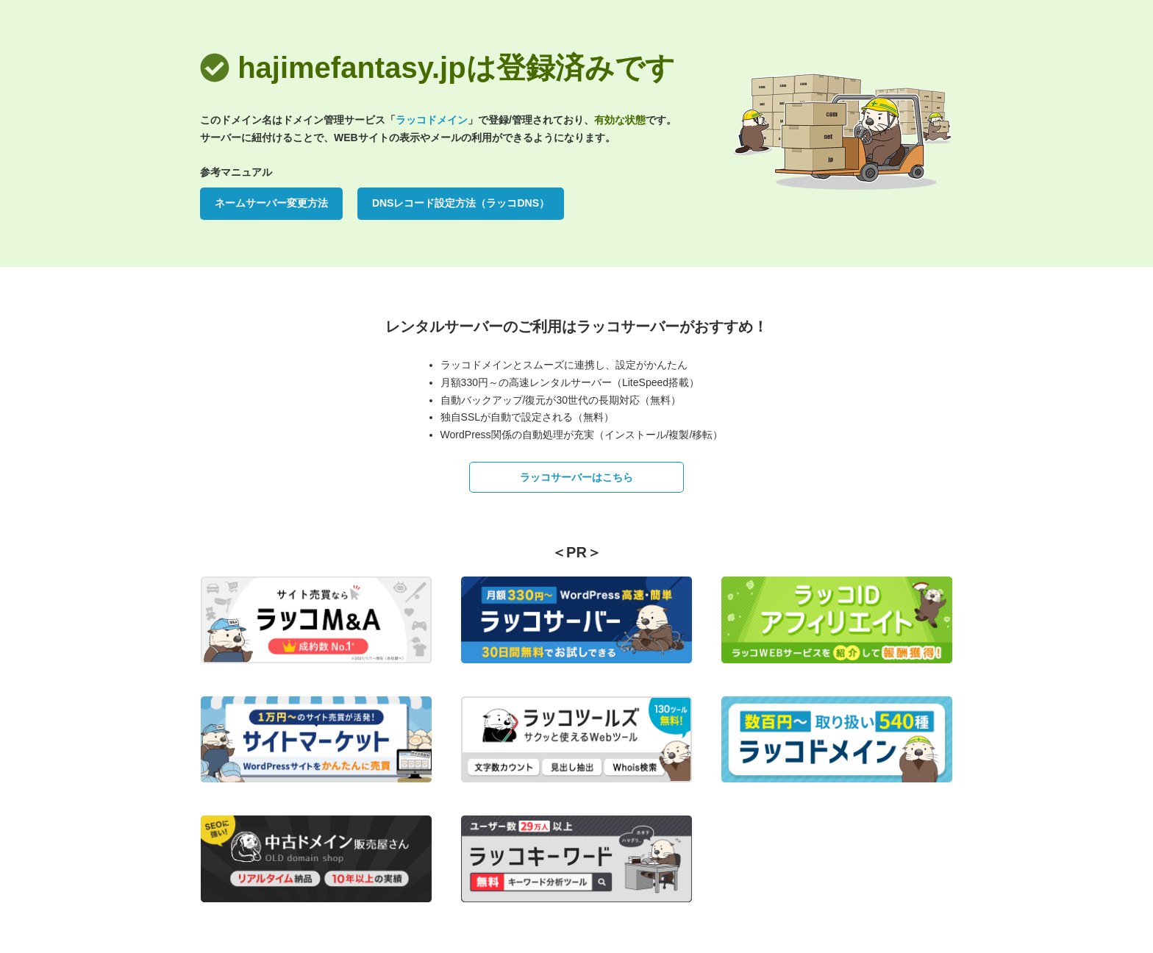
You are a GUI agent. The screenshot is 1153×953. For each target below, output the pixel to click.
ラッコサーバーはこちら (576, 477)
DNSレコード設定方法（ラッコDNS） (460, 203)
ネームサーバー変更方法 (271, 203)
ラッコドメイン (432, 120)
